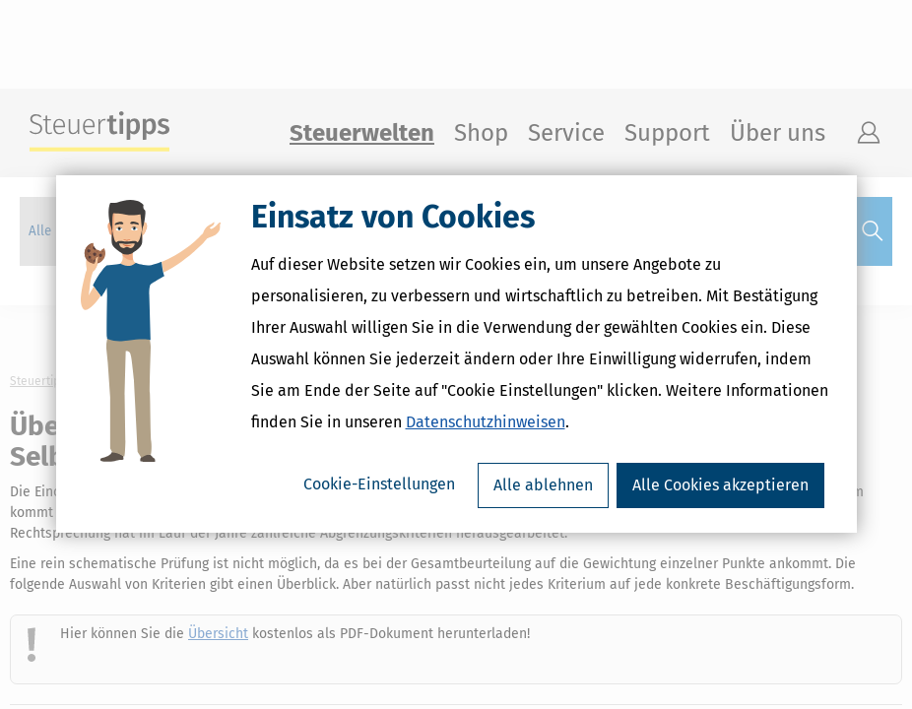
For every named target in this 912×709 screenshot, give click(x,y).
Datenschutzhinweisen (485, 423)
